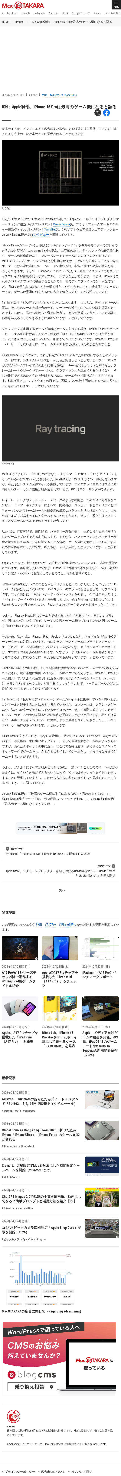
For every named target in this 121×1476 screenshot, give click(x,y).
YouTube (53, 13)
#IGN (44, 95)
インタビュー (40, 234)
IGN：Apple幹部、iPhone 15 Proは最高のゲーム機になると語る (71, 22)
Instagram (39, 13)
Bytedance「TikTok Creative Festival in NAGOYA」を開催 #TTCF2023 (48, 851)
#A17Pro (54, 95)
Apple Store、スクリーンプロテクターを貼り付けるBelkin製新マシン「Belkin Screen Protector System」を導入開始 (60, 870)
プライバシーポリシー (20, 1472)
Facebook (12, 13)
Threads (25, 13)
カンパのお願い (81, 1472)
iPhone (19, 22)
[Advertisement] (60, 55)
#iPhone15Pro (69, 95)
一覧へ (60, 890)
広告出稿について (53, 1472)
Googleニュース (81, 13)
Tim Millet (50, 229)
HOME (5, 22)
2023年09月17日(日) (13, 95)
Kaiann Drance (61, 224)
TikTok (64, 13)
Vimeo (97, 13)
